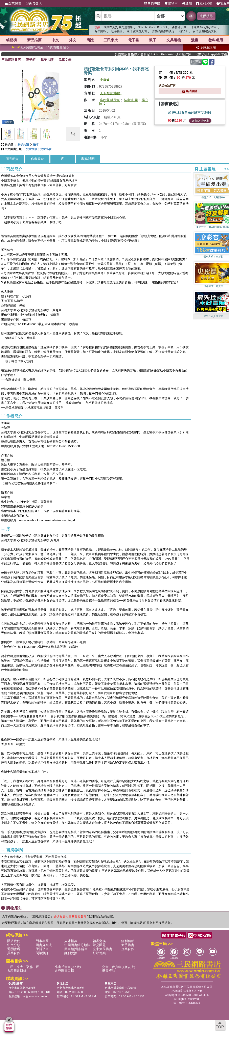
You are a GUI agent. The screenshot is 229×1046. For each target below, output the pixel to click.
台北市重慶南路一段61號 (120, 987)
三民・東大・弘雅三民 (23, 967)
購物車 (171, 3)
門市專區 (42, 941)
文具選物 (173, 40)
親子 (152, 40)
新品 (34, 40)
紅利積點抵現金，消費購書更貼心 (40, 47)
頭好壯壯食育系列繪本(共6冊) (189, 112)
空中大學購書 (102, 949)
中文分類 (13, 945)
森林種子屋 (179, 27)
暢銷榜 (11, 40)
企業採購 (13, 3)
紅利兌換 (204, 3)
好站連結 (99, 953)
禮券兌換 (99, 941)
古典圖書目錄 (64, 970)
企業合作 (127, 949)
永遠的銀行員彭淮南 (203, 27)
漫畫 (194, 40)
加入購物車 (200, 120)
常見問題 (99, 945)
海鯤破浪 (116, 31)
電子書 (133, 40)
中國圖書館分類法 (77, 945)
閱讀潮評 (42, 953)
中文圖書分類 (13, 149)
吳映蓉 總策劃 (110, 100)
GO (191, 16)
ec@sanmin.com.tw (35, 996)
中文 (55, 40)
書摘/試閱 (88, 159)
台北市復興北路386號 (22, 987)
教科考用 (215, 40)
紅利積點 (127, 941)
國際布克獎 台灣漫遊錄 (118, 27)
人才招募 (70, 941)
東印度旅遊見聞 (137, 31)
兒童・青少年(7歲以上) (118, 967)
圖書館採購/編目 (76, 949)
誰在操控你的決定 (163, 31)
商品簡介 (12, 159)
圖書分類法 (44, 945)
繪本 (36, 144)
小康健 (105, 80)
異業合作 (13, 953)
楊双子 (183, 31)
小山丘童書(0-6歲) (68, 967)
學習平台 (42, 949)
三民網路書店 (11, 59)
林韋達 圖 (131, 100)
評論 (196, 61)
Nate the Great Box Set (152, 27)
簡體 (90, 40)
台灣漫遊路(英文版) (205, 31)
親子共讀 (47, 59)
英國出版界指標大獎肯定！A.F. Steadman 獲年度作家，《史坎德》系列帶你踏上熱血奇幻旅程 (176, 54)
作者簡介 (37, 159)
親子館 (31, 59)
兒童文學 (65, 59)
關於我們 (13, 941)
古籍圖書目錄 (16, 970)
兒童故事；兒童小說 (38, 149)
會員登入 (33, 3)
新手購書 (127, 945)
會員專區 (152, 3)
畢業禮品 (108, 970)
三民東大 (111, 40)
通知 (187, 3)
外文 (72, 40)
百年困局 (100, 31)
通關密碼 (13, 949)
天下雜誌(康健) (110, 93)
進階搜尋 (206, 16)
